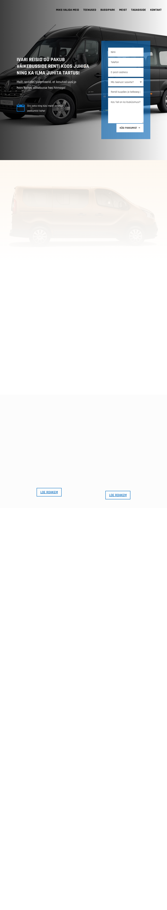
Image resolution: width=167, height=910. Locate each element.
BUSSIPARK (107, 10)
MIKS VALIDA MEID (67, 10)
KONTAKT (156, 10)
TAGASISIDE (138, 10)
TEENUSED (89, 10)
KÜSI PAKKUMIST (128, 83)
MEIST (123, 10)
